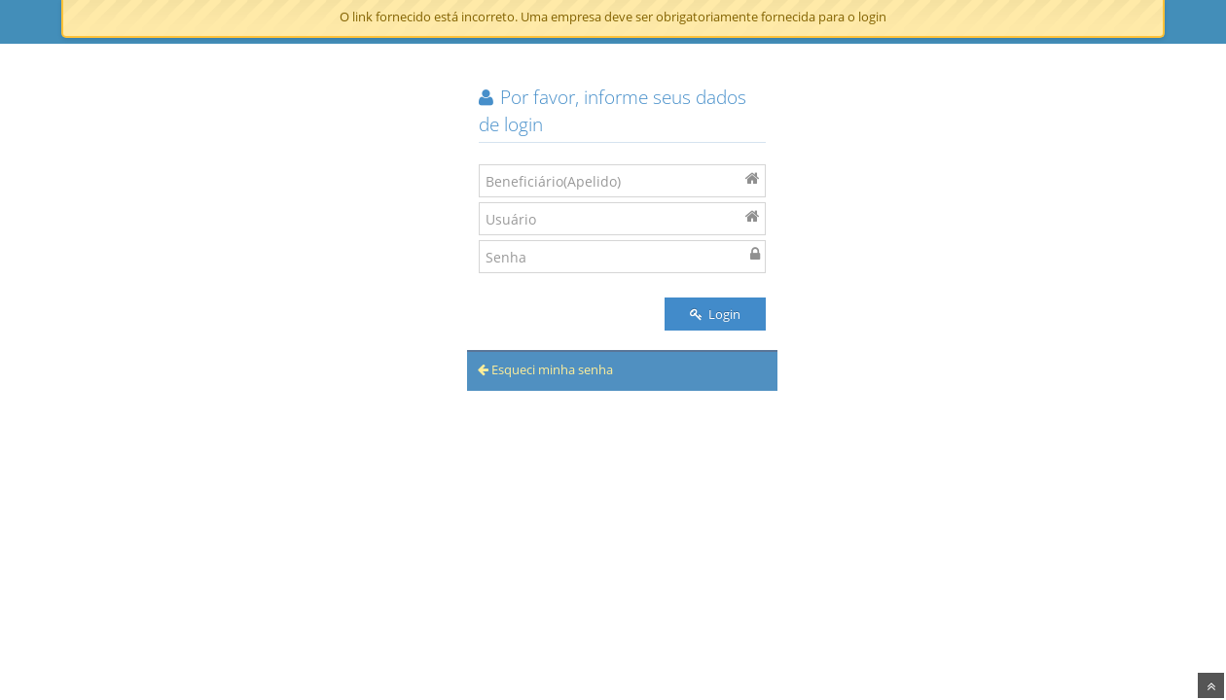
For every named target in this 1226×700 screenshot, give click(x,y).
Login (715, 314)
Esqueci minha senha (545, 369)
